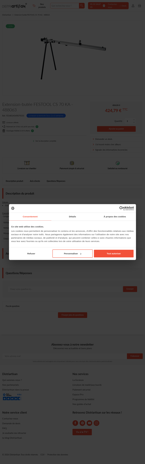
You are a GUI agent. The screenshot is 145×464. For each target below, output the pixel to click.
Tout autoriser (114, 253)
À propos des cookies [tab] (115, 216)
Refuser (31, 253)
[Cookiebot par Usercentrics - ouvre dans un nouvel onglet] (121, 208)
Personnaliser (72, 253)
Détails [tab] (72, 216)
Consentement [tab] (30, 216)
